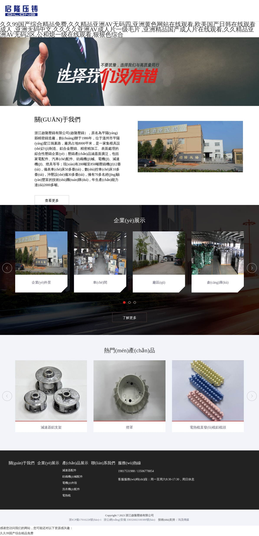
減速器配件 (69, 470)
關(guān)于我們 (21, 463)
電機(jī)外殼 (69, 482)
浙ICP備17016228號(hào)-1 (85, 519)
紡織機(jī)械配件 (72, 476)
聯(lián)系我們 (103, 463)
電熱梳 (66, 495)
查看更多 (52, 201)
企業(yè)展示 (48, 463)
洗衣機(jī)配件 (71, 489)
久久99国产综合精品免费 (16, 533)
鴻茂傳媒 (183, 519)
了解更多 (129, 318)
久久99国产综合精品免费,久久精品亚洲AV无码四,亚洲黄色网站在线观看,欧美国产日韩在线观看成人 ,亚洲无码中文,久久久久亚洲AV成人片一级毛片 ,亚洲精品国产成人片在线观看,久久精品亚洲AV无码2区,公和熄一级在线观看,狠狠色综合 (128, 29)
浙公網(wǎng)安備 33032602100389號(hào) (129, 519)
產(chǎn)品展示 (75, 463)
